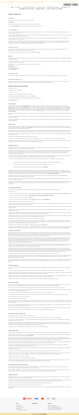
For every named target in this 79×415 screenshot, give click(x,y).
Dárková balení (40, 9)
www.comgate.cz (66, 227)
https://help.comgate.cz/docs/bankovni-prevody (61, 193)
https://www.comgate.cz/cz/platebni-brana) (38, 224)
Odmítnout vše (66, 4)
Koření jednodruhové (29, 7)
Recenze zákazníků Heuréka (21, 409)
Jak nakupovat (19, 405)
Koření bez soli (65, 7)
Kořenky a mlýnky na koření (26, 9)
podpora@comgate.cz (15, 68)
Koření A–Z (17, 7)
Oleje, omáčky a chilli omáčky (54, 9)
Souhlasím (74, 4)
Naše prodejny (19, 408)
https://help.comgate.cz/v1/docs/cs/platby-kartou (41, 193)
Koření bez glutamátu (53, 7)
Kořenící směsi (41, 7)
